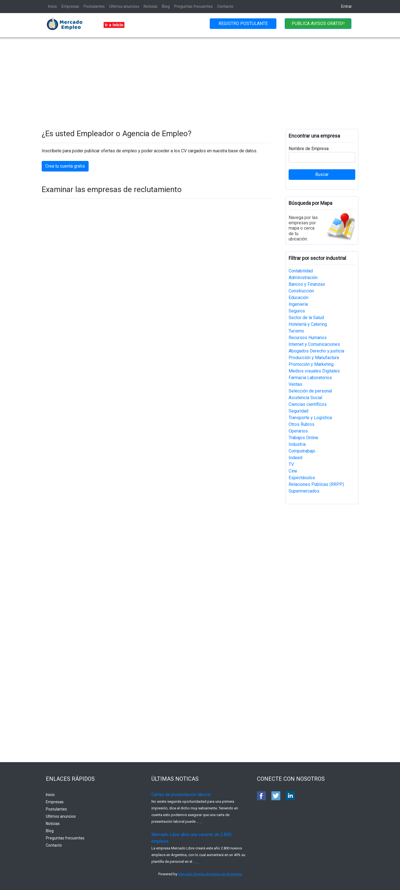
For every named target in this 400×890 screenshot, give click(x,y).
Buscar (322, 174)
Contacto (225, 6)
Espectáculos (302, 477)
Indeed (295, 457)
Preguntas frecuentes (193, 6)
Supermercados (304, 491)
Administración (303, 277)
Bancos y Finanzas (307, 284)
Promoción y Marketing (311, 364)
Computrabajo (302, 451)
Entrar (346, 6)
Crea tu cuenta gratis (65, 166)
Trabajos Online (303, 437)
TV (291, 464)
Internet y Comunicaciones (314, 344)
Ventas (295, 384)
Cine (293, 471)
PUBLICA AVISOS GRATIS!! (318, 23)
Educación (298, 297)
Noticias (151, 6)
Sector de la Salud (306, 317)
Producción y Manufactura (314, 357)
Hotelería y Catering (308, 324)
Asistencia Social (305, 397)
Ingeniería (298, 304)
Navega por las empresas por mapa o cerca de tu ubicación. (303, 228)
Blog (166, 6)
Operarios (298, 431)
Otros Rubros (301, 424)
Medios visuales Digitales (314, 371)
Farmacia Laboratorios (310, 377)
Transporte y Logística (310, 417)
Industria (297, 444)
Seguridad (298, 411)
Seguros (297, 311)
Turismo (296, 331)
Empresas (70, 6)
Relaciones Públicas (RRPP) (316, 484)
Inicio (52, 6)
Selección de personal (310, 391)
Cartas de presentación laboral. (181, 794)
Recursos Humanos (308, 337)
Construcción (301, 291)
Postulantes (94, 6)
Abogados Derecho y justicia (316, 351)
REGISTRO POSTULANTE (243, 23)
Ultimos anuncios (124, 6)
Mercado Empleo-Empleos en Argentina (210, 874)
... (201, 821)
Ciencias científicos (308, 404)
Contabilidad (301, 271)
